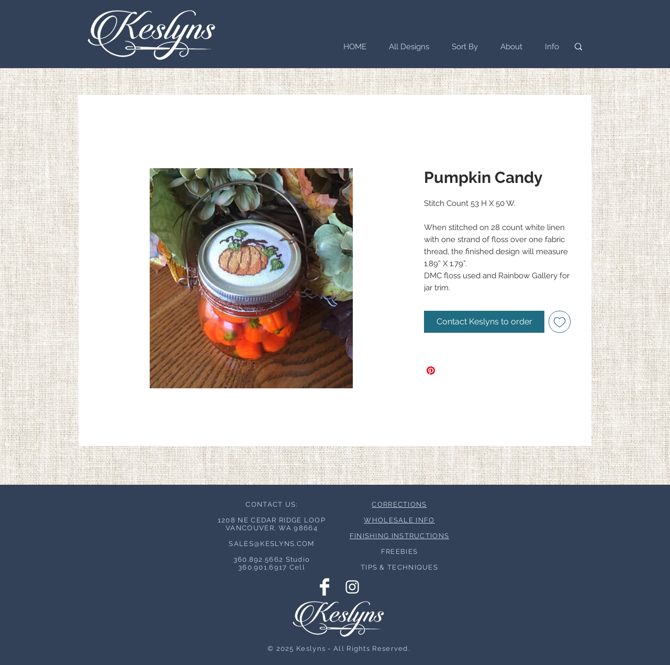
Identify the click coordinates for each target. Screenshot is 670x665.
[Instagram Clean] (352, 587)
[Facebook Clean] (324, 587)
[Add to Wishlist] (560, 322)
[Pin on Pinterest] (431, 370)
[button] (461, 47)
